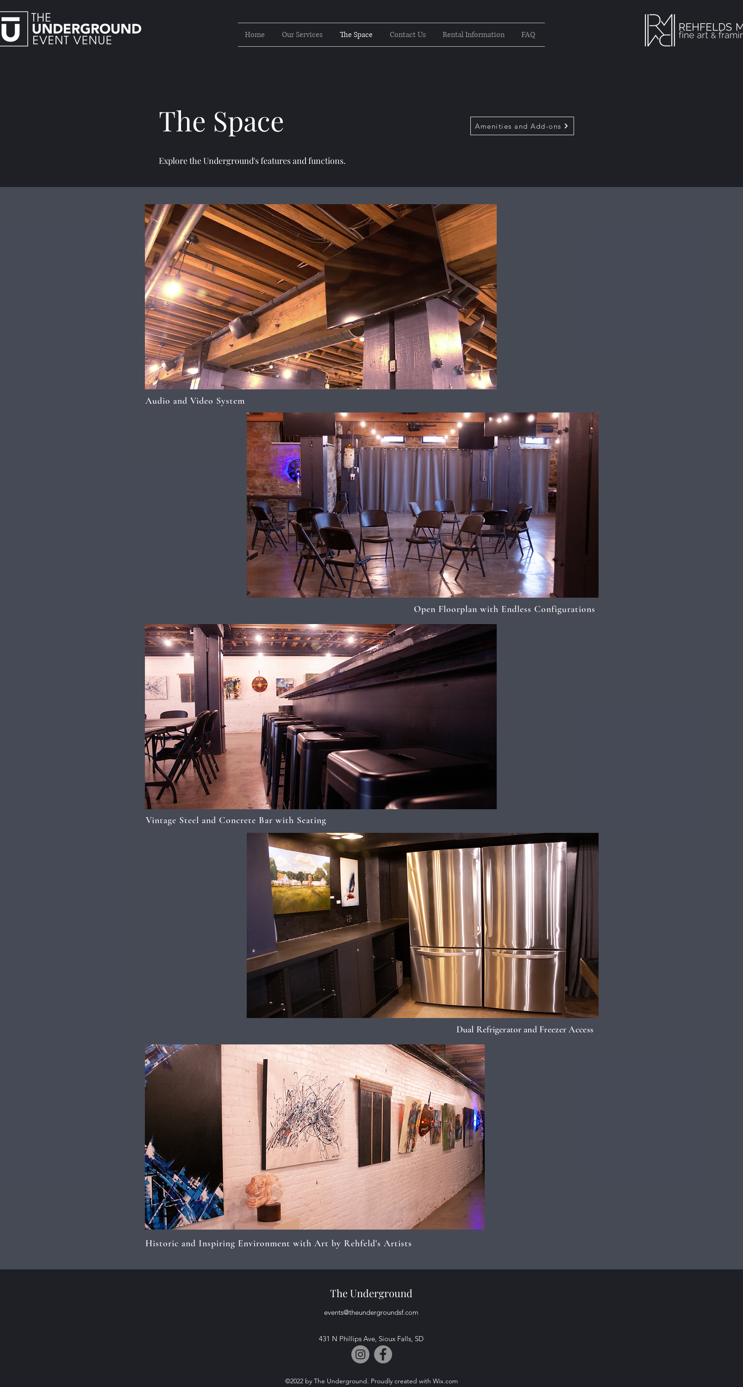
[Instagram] (360, 1354)
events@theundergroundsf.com (371, 1312)
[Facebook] (383, 1354)
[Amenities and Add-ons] (522, 126)
